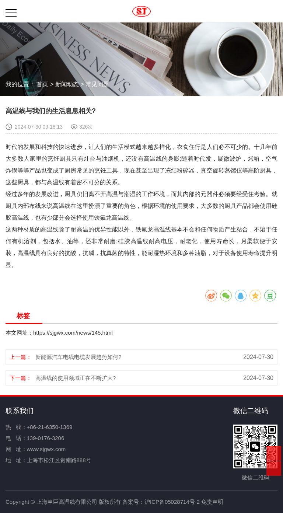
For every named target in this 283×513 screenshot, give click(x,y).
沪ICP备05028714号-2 (172, 502)
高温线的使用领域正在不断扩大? (75, 378)
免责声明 (212, 502)
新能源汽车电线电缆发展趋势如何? (78, 357)
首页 (42, 84)
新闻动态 (67, 84)
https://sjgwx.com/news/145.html (73, 332)
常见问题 (97, 84)
